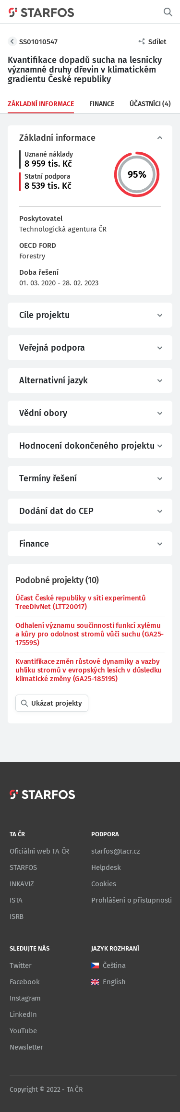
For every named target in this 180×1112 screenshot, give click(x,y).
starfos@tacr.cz (115, 851)
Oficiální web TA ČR (39, 851)
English (114, 982)
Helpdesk (105, 867)
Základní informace (41, 104)
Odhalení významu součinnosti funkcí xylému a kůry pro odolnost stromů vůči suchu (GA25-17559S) (89, 634)
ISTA (16, 900)
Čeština (114, 965)
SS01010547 (38, 41)
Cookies (103, 884)
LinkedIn (23, 1014)
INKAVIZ (22, 884)
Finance (101, 104)
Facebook (24, 982)
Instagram (25, 998)
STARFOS (23, 867)
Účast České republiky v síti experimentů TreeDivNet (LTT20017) (80, 602)
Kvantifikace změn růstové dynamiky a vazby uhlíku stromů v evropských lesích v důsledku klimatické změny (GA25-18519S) (88, 670)
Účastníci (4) (150, 104)
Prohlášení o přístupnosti (131, 900)
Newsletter (26, 1047)
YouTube (23, 1030)
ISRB (17, 916)
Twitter (21, 965)
